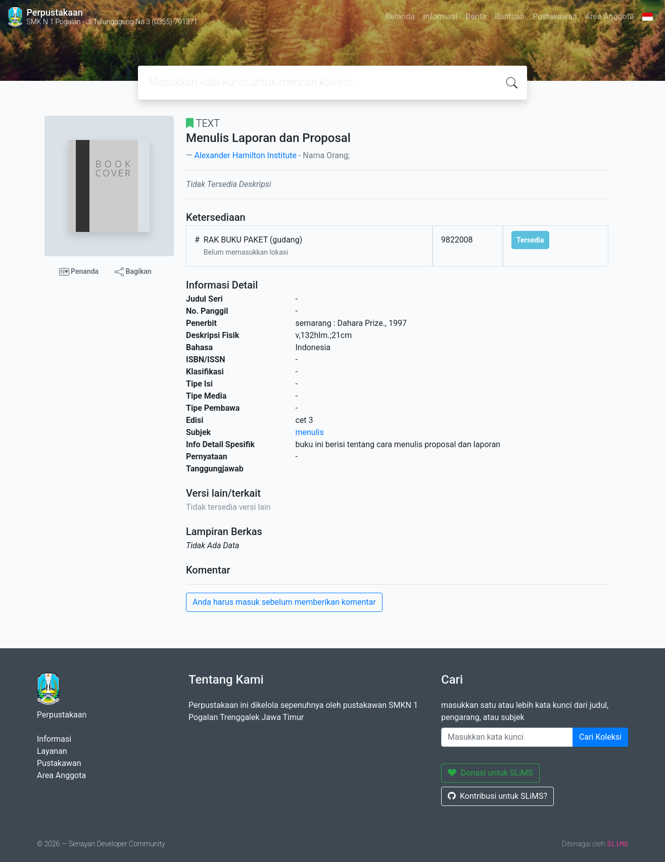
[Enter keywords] (507, 737)
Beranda (400, 16)
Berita (476, 16)
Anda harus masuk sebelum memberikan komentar (284, 602)
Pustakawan (555, 16)
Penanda (79, 272)
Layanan (52, 751)
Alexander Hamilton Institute (245, 155)
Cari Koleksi (600, 737)
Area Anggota (609, 16)
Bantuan (510, 16)
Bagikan (133, 271)
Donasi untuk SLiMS (490, 773)
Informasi (440, 16)
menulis (310, 432)
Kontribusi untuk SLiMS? (497, 796)
